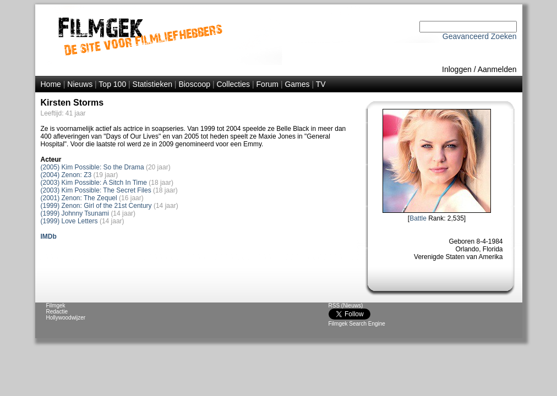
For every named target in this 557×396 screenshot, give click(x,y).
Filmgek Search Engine (357, 324)
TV (321, 84)
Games (297, 84)
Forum (267, 84)
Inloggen (457, 69)
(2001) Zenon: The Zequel (79, 198)
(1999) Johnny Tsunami (75, 213)
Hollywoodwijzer (66, 318)
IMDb (49, 236)
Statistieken (152, 84)
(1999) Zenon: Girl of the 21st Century (96, 206)
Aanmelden (497, 69)
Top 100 (112, 84)
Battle (418, 218)
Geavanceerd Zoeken (480, 36)
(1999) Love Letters (69, 221)
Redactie (57, 312)
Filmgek (55, 305)
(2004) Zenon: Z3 (66, 175)
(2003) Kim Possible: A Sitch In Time (94, 182)
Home (51, 84)
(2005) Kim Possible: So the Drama (92, 167)
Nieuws (79, 84)
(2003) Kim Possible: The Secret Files (96, 190)
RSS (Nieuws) (346, 305)
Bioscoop (194, 84)
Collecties (233, 84)
